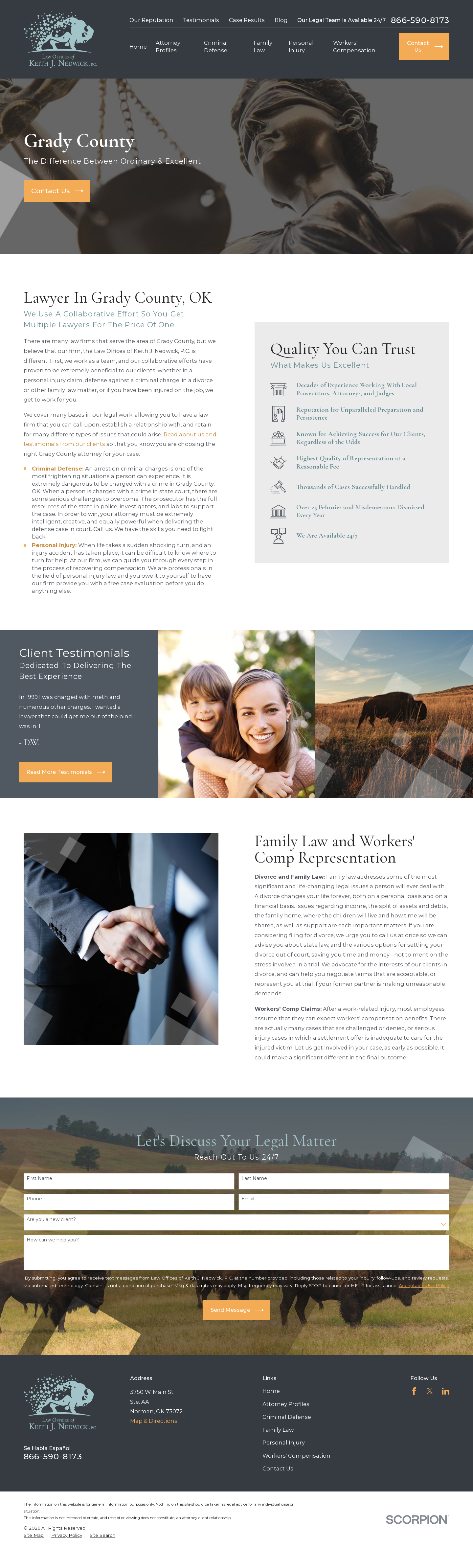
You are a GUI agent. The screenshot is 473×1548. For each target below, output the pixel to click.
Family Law (278, 1429)
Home (271, 1391)
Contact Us (277, 1468)
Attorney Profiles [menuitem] (168, 46)
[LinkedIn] (445, 1391)
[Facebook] (414, 1391)
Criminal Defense (286, 1417)
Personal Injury (283, 1442)
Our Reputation (151, 20)
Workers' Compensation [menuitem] (354, 46)
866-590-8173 (420, 20)
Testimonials (201, 20)
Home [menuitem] (138, 46)
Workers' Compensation (296, 1455)
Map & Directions (153, 1421)
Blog (281, 20)
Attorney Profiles (285, 1404)
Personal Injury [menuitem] (301, 46)
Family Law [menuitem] (263, 46)
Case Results (247, 20)
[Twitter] (430, 1391)
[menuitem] (34, 1535)
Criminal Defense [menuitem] (216, 46)
